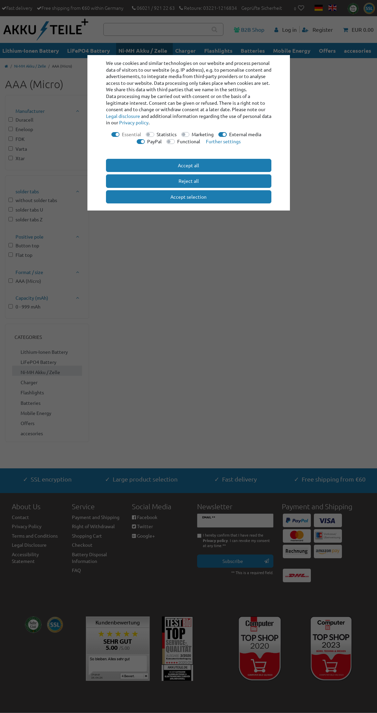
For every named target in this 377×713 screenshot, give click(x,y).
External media (245, 134)
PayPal (154, 141)
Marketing (203, 134)
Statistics (167, 134)
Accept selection (188, 197)
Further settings (223, 141)
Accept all (188, 165)
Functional (188, 141)
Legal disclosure (123, 116)
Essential (131, 134)
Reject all (189, 181)
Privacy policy (134, 122)
